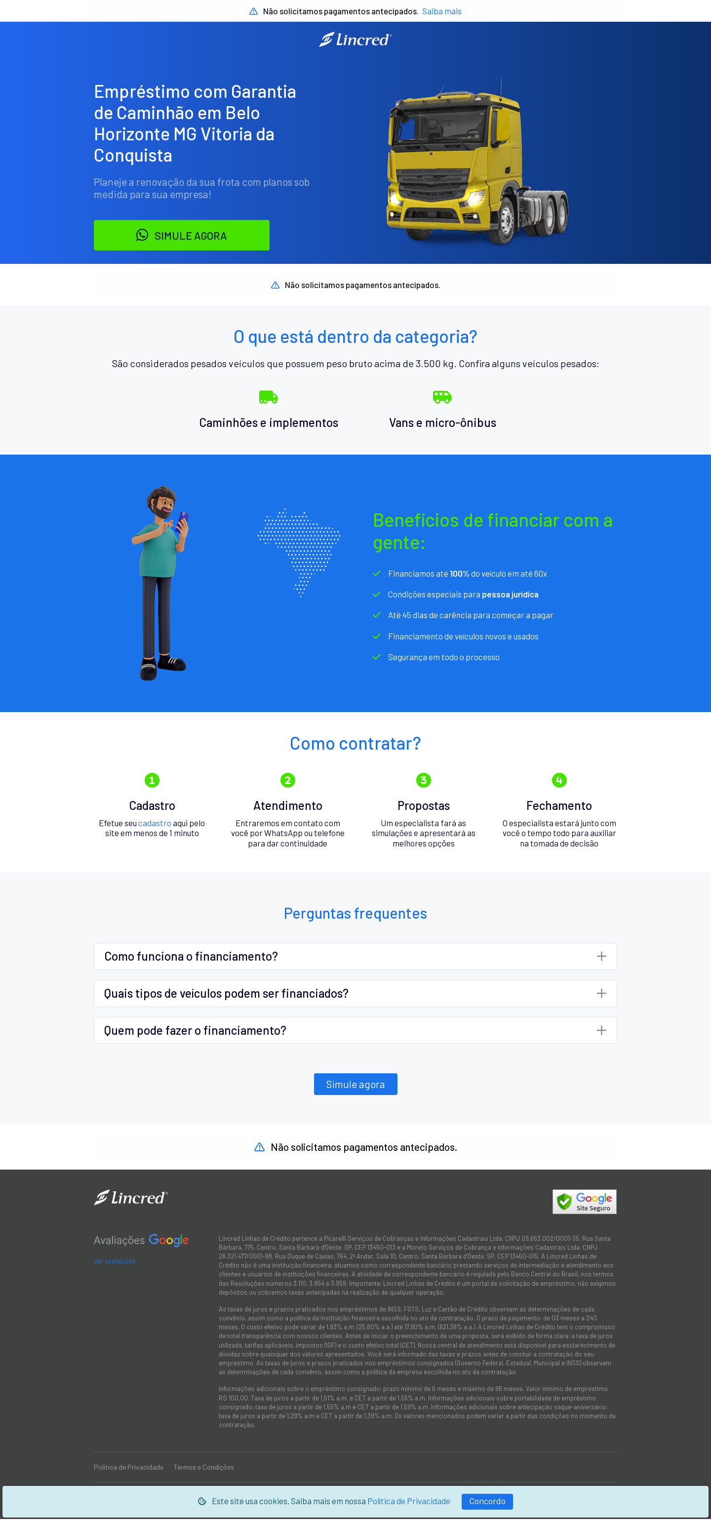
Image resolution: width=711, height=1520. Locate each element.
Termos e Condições (204, 1468)
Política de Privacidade (408, 1501)
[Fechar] (487, 1502)
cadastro (154, 823)
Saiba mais (442, 11)
